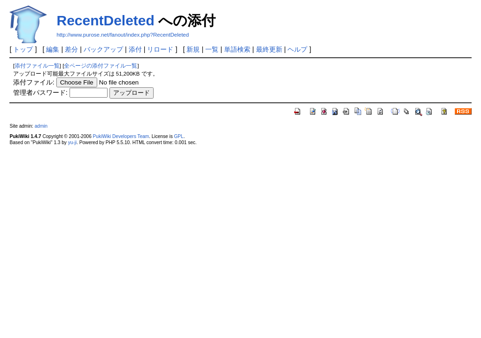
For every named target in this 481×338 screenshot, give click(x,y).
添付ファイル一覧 (37, 66)
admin (41, 126)
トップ (23, 49)
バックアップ (103, 49)
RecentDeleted (105, 20)
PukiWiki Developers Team (121, 136)
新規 (193, 49)
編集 (52, 49)
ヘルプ (297, 49)
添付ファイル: (33, 82)
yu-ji (72, 142)
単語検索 (237, 49)
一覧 (211, 49)
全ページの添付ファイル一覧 (100, 66)
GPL (178, 136)
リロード (160, 49)
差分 (71, 49)
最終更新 (269, 49)
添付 (135, 49)
